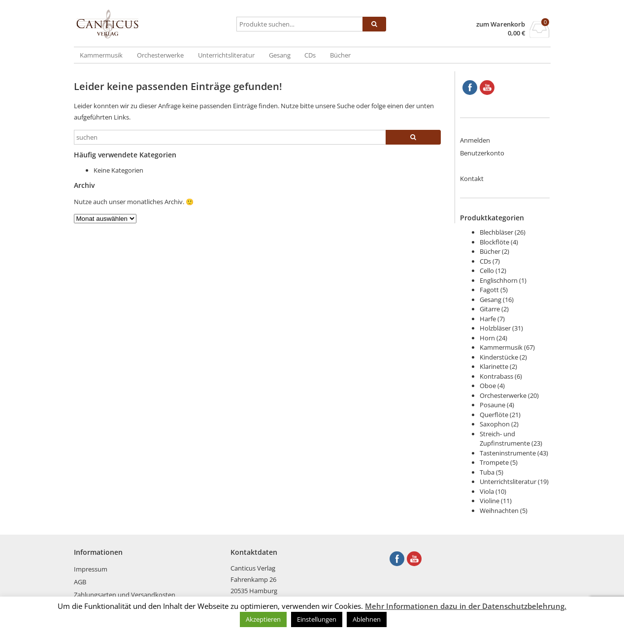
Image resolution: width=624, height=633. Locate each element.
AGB (80, 581)
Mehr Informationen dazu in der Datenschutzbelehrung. (465, 606)
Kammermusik (101, 55)
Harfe (488, 318)
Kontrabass (496, 376)
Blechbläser (496, 232)
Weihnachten (499, 510)
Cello (487, 270)
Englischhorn (499, 280)
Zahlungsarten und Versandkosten (124, 594)
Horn (487, 337)
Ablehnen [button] (367, 619)
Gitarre (490, 308)
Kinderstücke (499, 357)
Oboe (488, 385)
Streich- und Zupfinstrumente (505, 438)
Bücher (340, 55)
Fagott (489, 289)
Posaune (492, 404)
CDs (310, 55)
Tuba (487, 472)
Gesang (280, 55)
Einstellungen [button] (316, 619)
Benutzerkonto (482, 153)
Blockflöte (494, 242)
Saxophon (495, 424)
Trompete (494, 462)
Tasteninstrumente (508, 453)
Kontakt (472, 178)
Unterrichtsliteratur (226, 55)
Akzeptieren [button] (263, 619)
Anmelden (475, 140)
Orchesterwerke (160, 55)
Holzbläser (495, 328)
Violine (489, 500)
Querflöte (494, 414)
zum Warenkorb (500, 24)
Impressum (90, 569)
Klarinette (494, 366)
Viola (487, 491)
